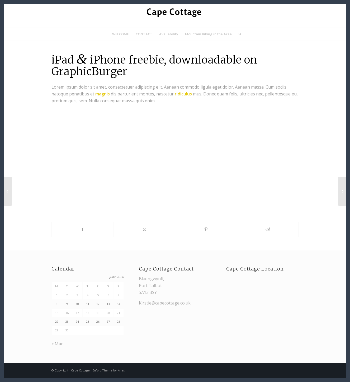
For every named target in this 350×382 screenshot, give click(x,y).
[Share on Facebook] (82, 229)
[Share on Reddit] (268, 229)
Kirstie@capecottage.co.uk (165, 303)
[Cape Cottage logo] (175, 15)
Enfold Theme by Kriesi (108, 370)
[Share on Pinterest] (206, 229)
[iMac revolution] (342, 191)
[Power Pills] (8, 191)
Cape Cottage (80, 370)
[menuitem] (120, 34)
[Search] (238, 34)
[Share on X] (144, 229)
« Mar (57, 344)
